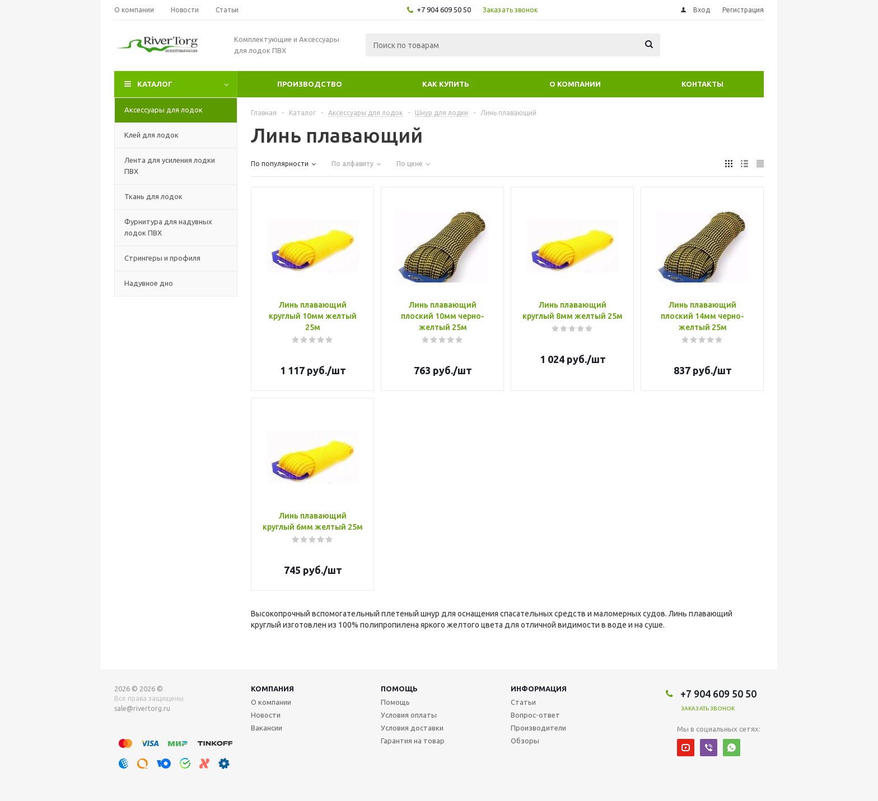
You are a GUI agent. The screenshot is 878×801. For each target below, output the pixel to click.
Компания (272, 688)
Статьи (523, 702)
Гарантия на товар (413, 741)
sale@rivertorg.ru (142, 708)
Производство (309, 84)
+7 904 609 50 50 (444, 9)
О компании (575, 84)
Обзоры (525, 741)
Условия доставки (412, 728)
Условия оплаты (409, 715)
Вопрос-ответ (535, 715)
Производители (538, 728)
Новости (266, 715)
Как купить (445, 84)
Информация (539, 688)
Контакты (702, 84)
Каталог (154, 84)
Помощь (399, 688)
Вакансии (266, 728)
